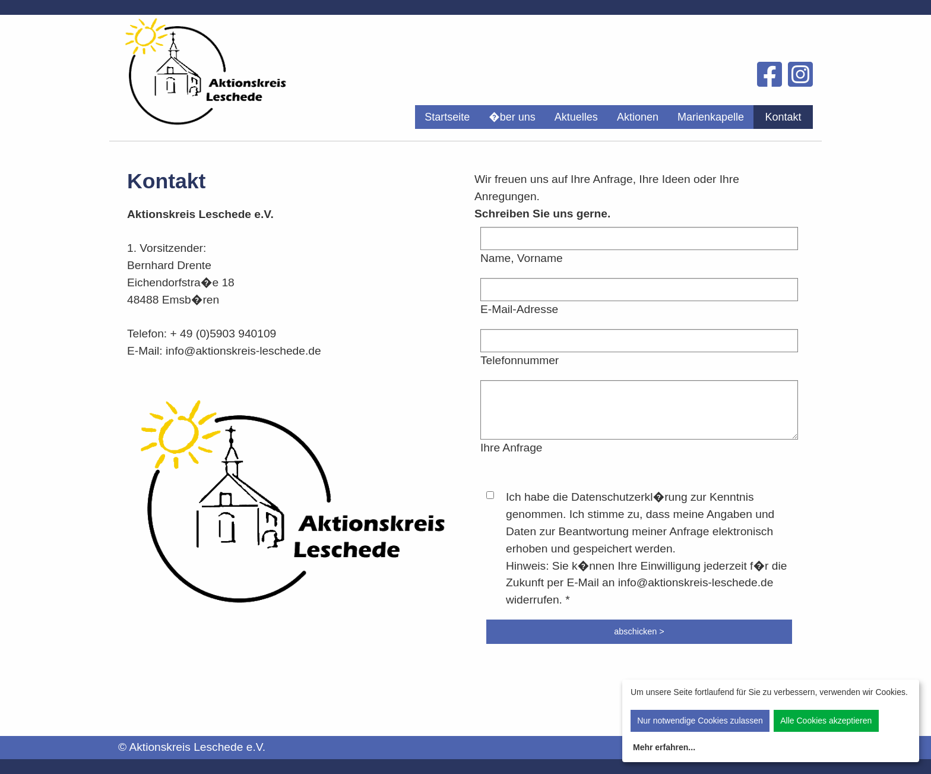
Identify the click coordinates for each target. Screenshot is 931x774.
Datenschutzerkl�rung (629, 497)
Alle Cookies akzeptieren (826, 720)
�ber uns (512, 117)
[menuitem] (447, 117)
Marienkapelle (710, 117)
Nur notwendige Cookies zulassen (700, 720)
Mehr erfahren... (664, 747)
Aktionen (637, 117)
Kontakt (783, 117)
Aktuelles (576, 117)
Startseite (447, 117)
